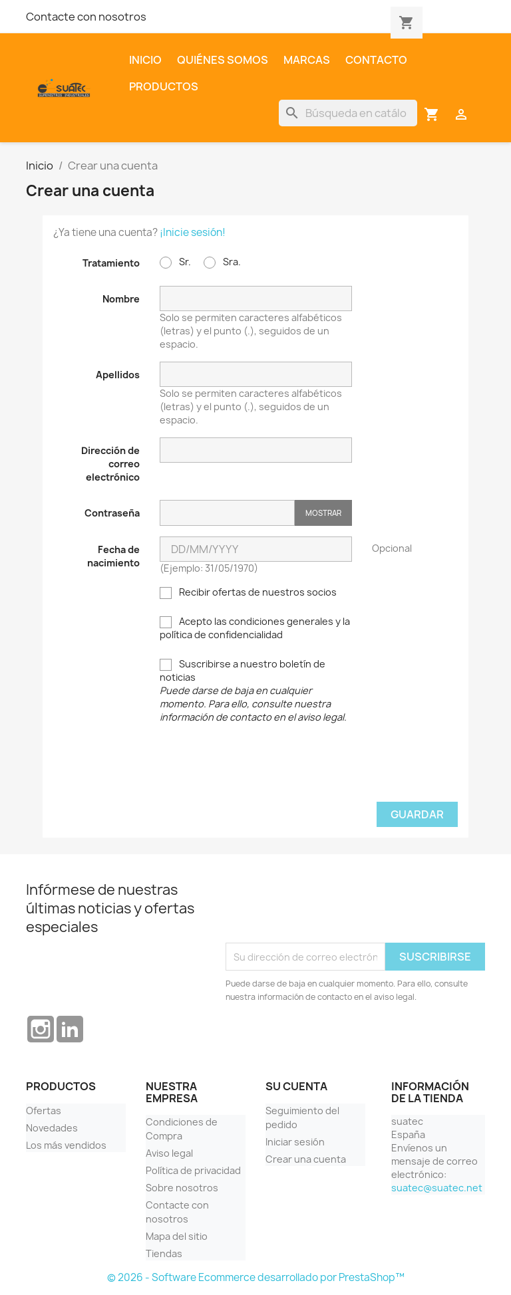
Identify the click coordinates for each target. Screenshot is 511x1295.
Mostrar (323, 513)
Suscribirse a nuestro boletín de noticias (253, 690)
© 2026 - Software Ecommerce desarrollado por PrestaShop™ (256, 1277)
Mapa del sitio (177, 1236)
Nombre (121, 299)
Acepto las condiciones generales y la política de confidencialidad (255, 628)
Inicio (145, 60)
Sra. (222, 262)
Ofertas (43, 1110)
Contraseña (112, 513)
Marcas (306, 60)
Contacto (376, 60)
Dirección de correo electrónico (110, 463)
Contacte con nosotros (86, 16)
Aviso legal (169, 1153)
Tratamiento (111, 263)
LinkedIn (70, 1029)
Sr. (175, 262)
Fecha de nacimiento (113, 556)
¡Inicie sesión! (193, 232)
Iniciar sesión (295, 1141)
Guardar (417, 814)
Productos (163, 86)
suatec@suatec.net (436, 1187)
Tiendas (164, 1253)
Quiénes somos (222, 60)
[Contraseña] (227, 513)
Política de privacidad (193, 1170)
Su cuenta (296, 1086)
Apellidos (118, 374)
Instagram (40, 1029)
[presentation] (255, 769)
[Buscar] (348, 113)
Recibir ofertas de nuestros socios (248, 592)
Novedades (52, 1127)
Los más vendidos (66, 1145)
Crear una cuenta (305, 1159)
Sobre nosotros (182, 1187)
